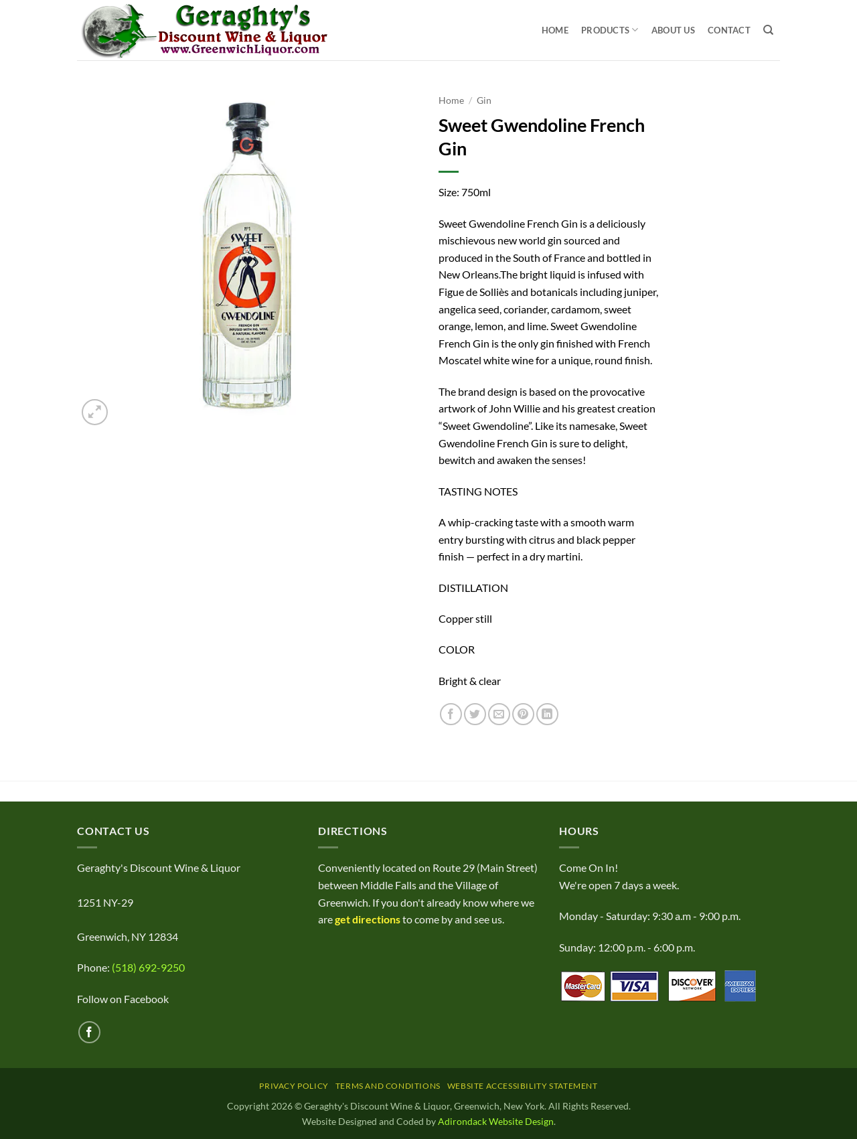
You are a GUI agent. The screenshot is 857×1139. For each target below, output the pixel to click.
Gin (484, 100)
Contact (729, 30)
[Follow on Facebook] (89, 1032)
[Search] (768, 30)
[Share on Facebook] (451, 714)
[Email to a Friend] (499, 714)
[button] (95, 412)
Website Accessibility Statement (522, 1086)
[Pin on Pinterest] (523, 714)
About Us (673, 30)
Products (610, 29)
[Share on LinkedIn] (547, 714)
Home (555, 30)
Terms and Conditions (388, 1086)
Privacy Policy (294, 1086)
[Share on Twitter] (475, 714)
